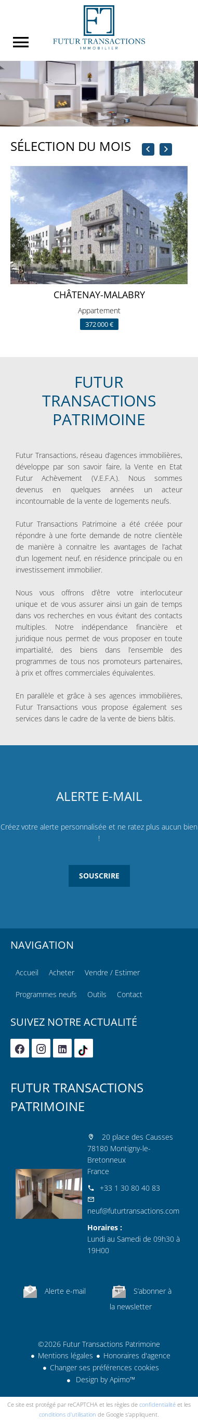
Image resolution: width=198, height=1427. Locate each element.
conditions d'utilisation (67, 1414)
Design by (104, 1379)
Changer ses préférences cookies (104, 1367)
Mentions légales (65, 1355)
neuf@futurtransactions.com (133, 1211)
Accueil (99, 27)
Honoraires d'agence (136, 1355)
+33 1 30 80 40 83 (130, 1188)
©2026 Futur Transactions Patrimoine (99, 1344)
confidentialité (157, 1404)
